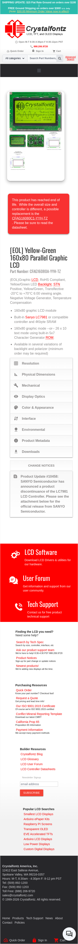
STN (56, 284)
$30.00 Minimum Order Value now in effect (42, 11)
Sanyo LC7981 (36, 317)
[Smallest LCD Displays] (38, 814)
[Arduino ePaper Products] (37, 819)
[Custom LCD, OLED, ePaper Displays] (39, 849)
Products (18, 918)
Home (6, 918)
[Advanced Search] (30, 642)
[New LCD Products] (27, 666)
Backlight (45, 284)
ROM (49, 337)
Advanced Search (70, 58)
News (49, 918)
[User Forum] (32, 764)
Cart (58, 51)
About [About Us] (59, 918)
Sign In (40, 51)
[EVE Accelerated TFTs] (38, 834)
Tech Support (42, 604)
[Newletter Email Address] (39, 784)
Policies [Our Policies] (20, 922)
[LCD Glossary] (30, 759)
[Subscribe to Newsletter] (31, 793)
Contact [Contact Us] (7, 922)
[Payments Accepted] (29, 729)
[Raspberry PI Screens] (38, 824)
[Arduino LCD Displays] (38, 839)
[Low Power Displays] (37, 844)
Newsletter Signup (31, 777)
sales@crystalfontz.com (17, 895)
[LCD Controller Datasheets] (38, 769)
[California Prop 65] (27, 722)
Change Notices (41, 465)
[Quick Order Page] (24, 690)
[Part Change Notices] (26, 658)
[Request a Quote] (27, 698)
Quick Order (15, 51)
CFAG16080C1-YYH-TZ (30, 218)
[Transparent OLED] (36, 829)
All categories (14, 58)
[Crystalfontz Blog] (32, 754)
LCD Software (41, 552)
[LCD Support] (35, 650)
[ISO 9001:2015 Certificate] (35, 706)
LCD (34, 279)
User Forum (36, 578)
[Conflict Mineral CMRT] (39, 714)
